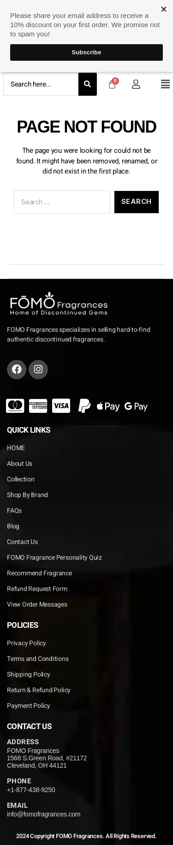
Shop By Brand (27, 495)
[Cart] (112, 84)
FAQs (14, 510)
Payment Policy (28, 706)
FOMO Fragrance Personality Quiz (54, 557)
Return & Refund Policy (39, 690)
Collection (21, 479)
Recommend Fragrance (39, 573)
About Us (19, 464)
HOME (16, 448)
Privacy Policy (26, 643)
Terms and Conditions (38, 659)
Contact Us (22, 542)
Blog (13, 526)
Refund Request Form (37, 589)
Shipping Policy (28, 674)
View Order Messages (37, 604)
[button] (165, 84)
